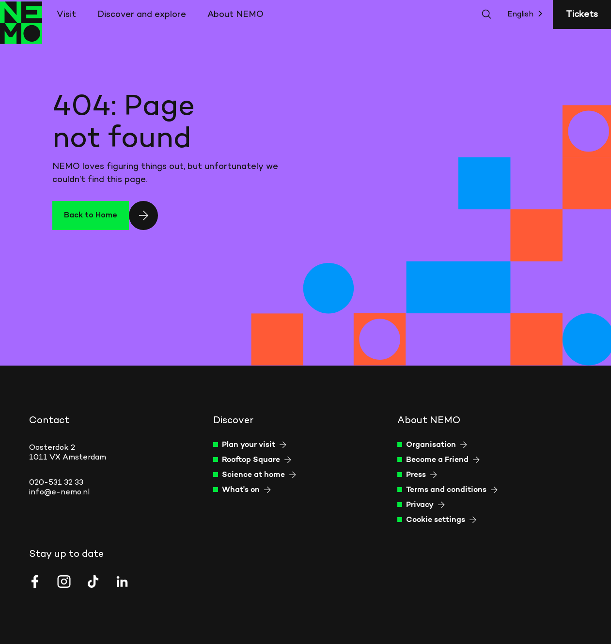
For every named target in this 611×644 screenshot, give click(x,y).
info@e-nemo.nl (59, 492)
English (527, 14)
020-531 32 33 (56, 483)
